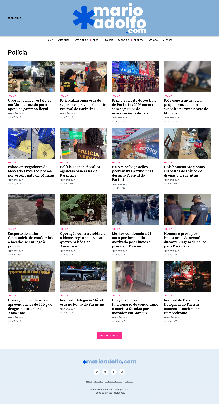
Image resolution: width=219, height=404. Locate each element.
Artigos (153, 40)
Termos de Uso (113, 381)
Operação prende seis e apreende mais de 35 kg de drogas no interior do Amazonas (30, 306)
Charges (139, 40)
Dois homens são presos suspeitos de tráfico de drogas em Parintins (184, 171)
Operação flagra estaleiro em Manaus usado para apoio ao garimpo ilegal (30, 104)
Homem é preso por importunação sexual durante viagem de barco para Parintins (185, 240)
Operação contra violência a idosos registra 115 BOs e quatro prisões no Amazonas (82, 240)
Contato (129, 381)
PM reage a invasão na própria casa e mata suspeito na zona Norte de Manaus (186, 107)
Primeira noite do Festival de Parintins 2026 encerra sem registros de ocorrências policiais (134, 107)
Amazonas (63, 40)
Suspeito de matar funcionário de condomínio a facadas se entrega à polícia (31, 240)
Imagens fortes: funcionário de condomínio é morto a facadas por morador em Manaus (135, 306)
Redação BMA (15, 113)
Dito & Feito (81, 40)
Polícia (109, 40)
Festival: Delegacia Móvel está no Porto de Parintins (82, 302)
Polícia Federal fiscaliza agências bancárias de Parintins (80, 171)
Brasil (96, 40)
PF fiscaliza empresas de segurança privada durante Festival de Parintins (83, 104)
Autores (167, 40)
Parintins (123, 40)
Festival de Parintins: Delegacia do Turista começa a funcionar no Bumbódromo (183, 306)
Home (50, 40)
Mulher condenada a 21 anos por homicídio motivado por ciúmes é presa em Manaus (131, 240)
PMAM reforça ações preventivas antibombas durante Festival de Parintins (132, 173)
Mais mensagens (109, 336)
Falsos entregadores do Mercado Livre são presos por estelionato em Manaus (31, 171)
